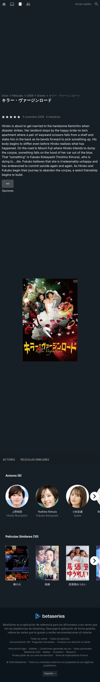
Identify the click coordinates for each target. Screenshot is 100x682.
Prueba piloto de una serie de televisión (32, 655)
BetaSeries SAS (32, 652)
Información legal (17, 648)
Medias (46, 652)
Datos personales (83, 648)
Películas (17, 95)
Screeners (58, 652)
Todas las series (38, 638)
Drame (41, 95)
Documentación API (20, 642)
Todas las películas (59, 638)
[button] (17, 501)
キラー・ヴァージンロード (64, 95)
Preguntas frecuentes (43, 642)
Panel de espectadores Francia (72, 655)
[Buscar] (96, 4)
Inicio (5, 95)
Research (71, 652)
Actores (9, 459)
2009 (30, 95)
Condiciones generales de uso (55, 648)
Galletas (33, 648)
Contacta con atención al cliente (73, 642)
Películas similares (35, 459)
